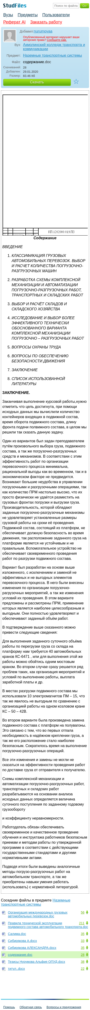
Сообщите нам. (57, 40)
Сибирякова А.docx (22, 941)
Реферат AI (14, 22)
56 (82, 912)
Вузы (8, 15)
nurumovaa (43, 31)
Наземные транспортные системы (52, 55)
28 (82, 955)
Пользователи (56, 15)
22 (82, 969)
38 (82, 962)
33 (82, 941)
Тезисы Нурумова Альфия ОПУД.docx (36, 962)
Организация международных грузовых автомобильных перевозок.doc (37, 914)
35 (82, 934)
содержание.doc (20, 955)
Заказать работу (46, 22)
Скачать (37, 82)
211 (81, 923)
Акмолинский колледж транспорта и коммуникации (54, 47)
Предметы (28, 15)
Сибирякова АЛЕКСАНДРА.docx (32, 948)
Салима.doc (17, 934)
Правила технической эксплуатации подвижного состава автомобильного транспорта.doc (48, 925)
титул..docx (16, 969)
